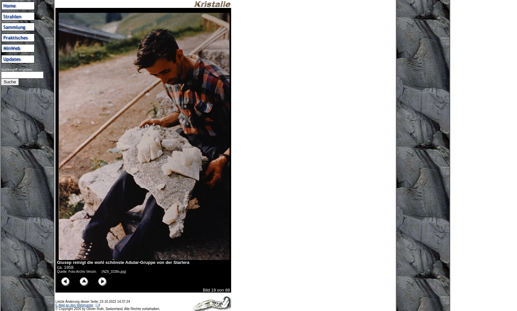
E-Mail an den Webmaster (74, 305)
